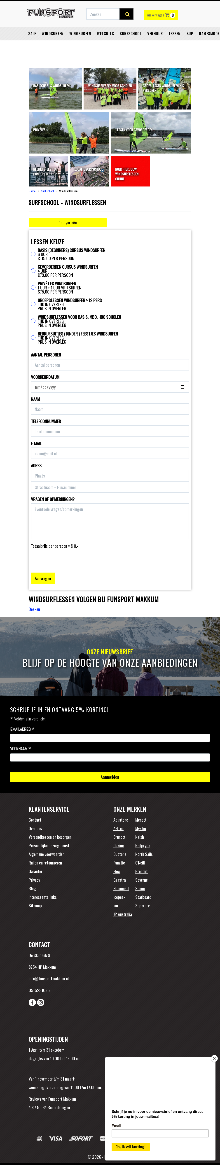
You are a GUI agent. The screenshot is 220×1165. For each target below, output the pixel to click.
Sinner (140, 888)
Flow (116, 871)
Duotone (119, 854)
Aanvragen (43, 578)
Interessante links (43, 897)
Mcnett (141, 819)
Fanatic (119, 862)
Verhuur (155, 44)
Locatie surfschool (88, 169)
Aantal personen (46, 355)
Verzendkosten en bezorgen (50, 837)
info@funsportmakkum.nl (49, 978)
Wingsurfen (80, 44)
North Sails (144, 854)
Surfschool (130, 44)
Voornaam (20, 749)
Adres (36, 465)
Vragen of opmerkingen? (53, 499)
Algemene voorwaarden (46, 854)
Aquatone (120, 819)
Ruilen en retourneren (45, 862)
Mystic (140, 828)
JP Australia (122, 914)
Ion (115, 905)
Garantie (35, 871)
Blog (32, 888)
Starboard (143, 897)
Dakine (118, 845)
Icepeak (119, 897)
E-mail (36, 443)
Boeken (34, 609)
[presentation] (65, 557)
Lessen (175, 44)
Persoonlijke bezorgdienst (49, 845)
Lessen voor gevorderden (134, 129)
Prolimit (141, 871)
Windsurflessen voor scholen (110, 85)
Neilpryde (142, 845)
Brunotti (119, 837)
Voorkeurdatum (45, 377)
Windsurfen (52, 44)
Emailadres (22, 729)
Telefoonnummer (46, 421)
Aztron (118, 828)
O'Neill (140, 862)
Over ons (35, 828)
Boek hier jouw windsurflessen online (126, 174)
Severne (141, 879)
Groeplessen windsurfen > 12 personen (164, 88)
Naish (139, 837)
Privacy (34, 879)
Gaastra (119, 879)
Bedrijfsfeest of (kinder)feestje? (45, 171)
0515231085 (39, 990)
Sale (32, 44)
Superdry (142, 905)
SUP (190, 44)
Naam (35, 399)
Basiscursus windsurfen (51, 85)
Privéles (39, 129)
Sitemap (35, 905)
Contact (35, 819)
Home (32, 191)
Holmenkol (121, 888)
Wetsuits (105, 44)
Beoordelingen (58, 1107)
